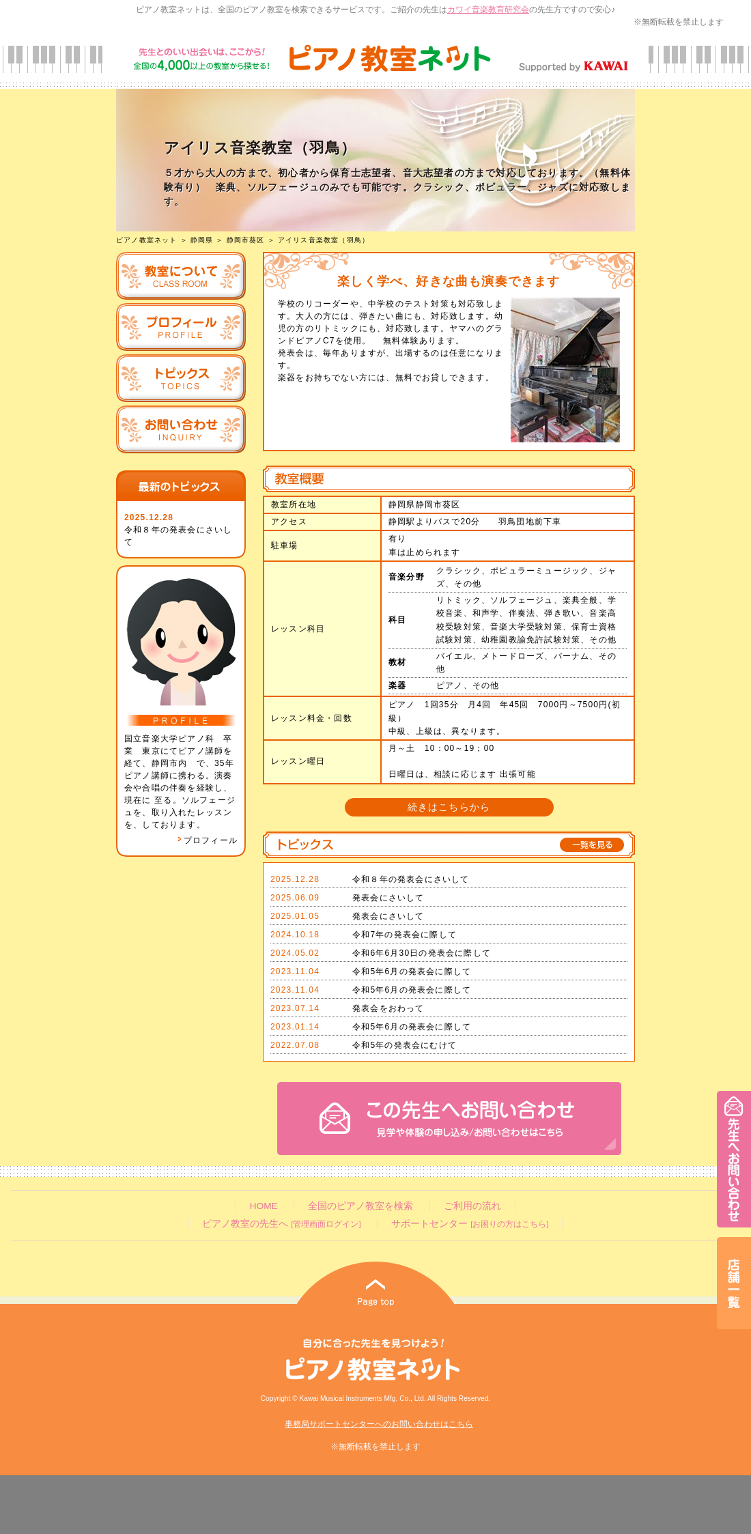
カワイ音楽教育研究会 (488, 9)
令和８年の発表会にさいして (411, 879)
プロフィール (208, 840)
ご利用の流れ (472, 1206)
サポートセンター (469, 1224)
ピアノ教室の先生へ (281, 1224)
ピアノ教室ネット (147, 240)
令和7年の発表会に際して (404, 934)
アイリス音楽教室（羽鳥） (323, 240)
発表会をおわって (388, 1008)
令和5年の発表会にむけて (404, 1045)
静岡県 (202, 240)
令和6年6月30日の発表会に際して (421, 953)
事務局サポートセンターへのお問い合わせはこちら (379, 1424)
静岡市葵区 (246, 240)
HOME (264, 1206)
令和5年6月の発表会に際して (411, 971)
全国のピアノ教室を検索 (360, 1206)
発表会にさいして (388, 898)
